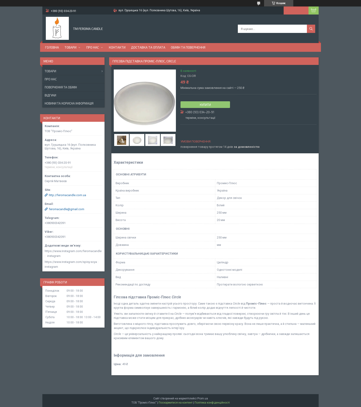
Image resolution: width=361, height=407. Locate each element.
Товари (70, 47)
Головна (52, 47)
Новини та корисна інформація (69, 103)
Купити (205, 105)
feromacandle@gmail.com (66, 209)
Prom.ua (202, 398)
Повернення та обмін (61, 87)
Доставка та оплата (148, 47)
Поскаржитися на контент (175, 402)
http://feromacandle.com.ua (67, 195)
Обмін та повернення (188, 47)
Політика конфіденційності (212, 402)
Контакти (117, 47)
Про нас (92, 47)
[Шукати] (311, 29)
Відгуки (50, 95)
